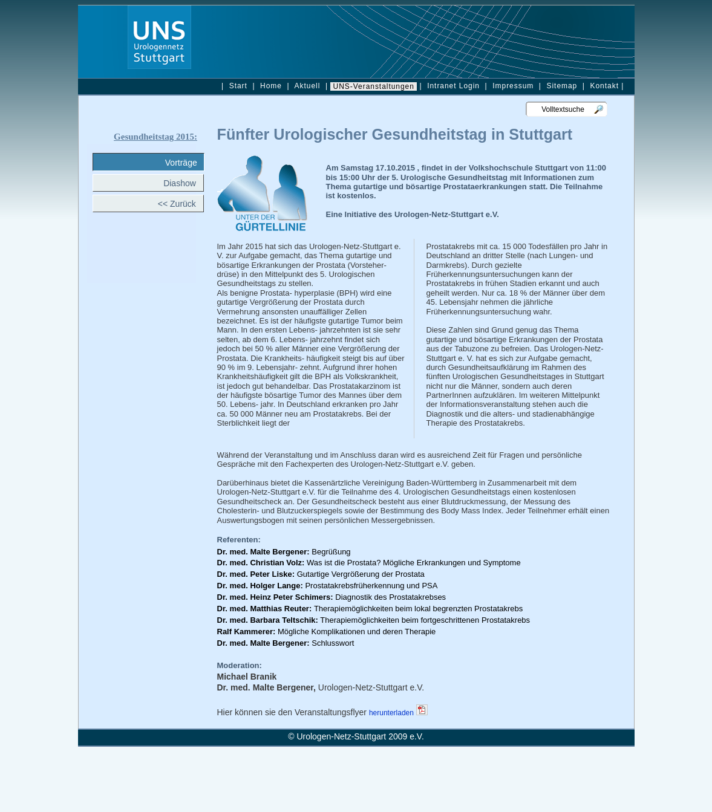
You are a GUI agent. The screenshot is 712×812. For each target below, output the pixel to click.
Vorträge (183, 162)
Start (238, 86)
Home (271, 86)
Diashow (183, 183)
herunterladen (391, 713)
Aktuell (307, 86)
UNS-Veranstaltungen (373, 86)
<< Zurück (180, 204)
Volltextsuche (558, 109)
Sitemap (560, 86)
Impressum (513, 86)
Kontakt (604, 86)
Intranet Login (453, 86)
